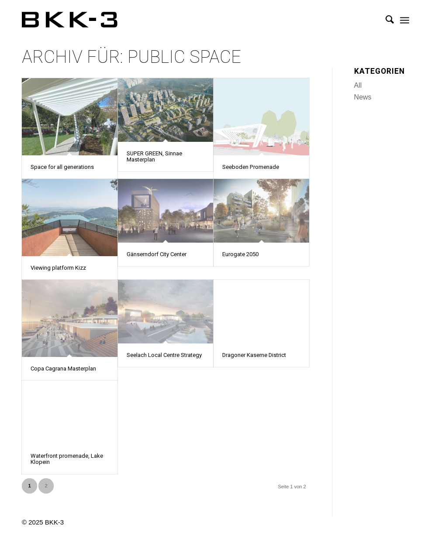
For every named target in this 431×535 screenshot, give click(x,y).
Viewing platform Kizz (58, 268)
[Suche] (385, 19)
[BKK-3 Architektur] (69, 19)
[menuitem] (385, 19)
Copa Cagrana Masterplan (63, 368)
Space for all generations (62, 167)
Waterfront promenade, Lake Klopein (67, 459)
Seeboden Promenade (250, 167)
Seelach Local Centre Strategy (164, 355)
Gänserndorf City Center (156, 254)
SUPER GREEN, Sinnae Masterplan (154, 156)
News (363, 97)
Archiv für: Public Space (131, 57)
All (358, 85)
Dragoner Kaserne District (254, 355)
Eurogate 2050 (240, 254)
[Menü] (404, 19)
